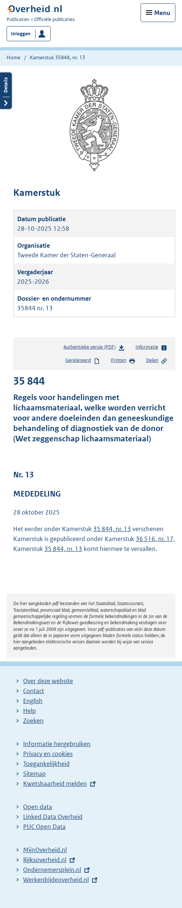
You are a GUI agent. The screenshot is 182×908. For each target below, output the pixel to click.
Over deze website (48, 681)
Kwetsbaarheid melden (55, 784)
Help (29, 711)
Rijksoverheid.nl (44, 860)
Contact (33, 691)
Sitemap (34, 774)
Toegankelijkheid (46, 764)
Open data (37, 807)
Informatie (151, 347)
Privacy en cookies (48, 754)
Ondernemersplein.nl (52, 870)
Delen (156, 360)
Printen (123, 360)
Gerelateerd (82, 360)
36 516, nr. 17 (155, 539)
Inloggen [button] (20, 34)
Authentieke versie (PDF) (94, 348)
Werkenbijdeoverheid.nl (56, 880)
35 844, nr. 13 (112, 529)
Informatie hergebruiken (57, 744)
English (33, 701)
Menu (162, 13)
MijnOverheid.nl (45, 850)
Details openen (6, 91)
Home (13, 57)
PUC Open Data (44, 827)
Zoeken (33, 721)
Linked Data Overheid (53, 817)
